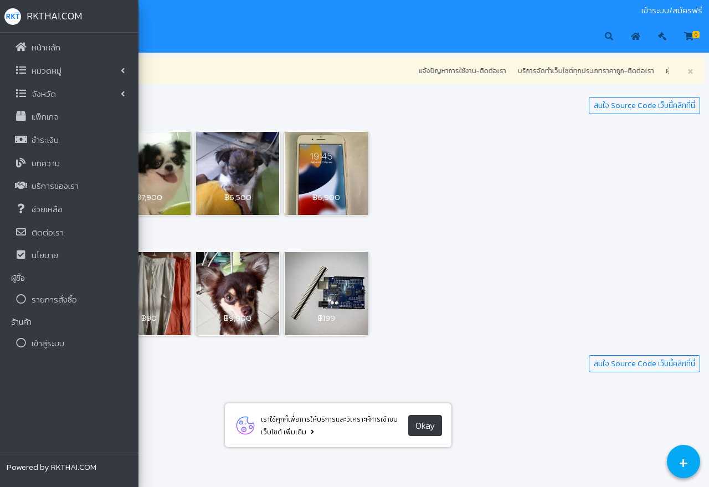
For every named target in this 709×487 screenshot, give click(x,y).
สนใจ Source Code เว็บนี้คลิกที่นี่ (644, 105)
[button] (155, 37)
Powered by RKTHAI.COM (51, 466)
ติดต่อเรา (212, 10)
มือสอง (157, 10)
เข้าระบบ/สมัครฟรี (671, 10)
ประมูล (183, 10)
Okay (487, 425)
